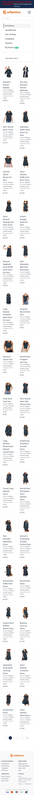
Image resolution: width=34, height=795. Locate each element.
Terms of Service (5, 776)
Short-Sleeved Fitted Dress (25, 713)
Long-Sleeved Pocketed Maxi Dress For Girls (7, 314)
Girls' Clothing (10, 34)
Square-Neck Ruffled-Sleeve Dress (8, 626)
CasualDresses (10, 30)
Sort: (11, 58)
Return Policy (4, 781)
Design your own (22, 764)
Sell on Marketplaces (24, 766)
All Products (9, 26)
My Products (11, 47)
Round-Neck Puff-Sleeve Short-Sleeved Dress (25, 494)
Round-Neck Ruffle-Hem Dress (8, 584)
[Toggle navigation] (29, 12)
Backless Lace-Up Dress (23, 626)
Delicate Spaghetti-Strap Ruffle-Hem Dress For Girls (8, 267)
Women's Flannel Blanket (7, 85)
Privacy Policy (5, 778)
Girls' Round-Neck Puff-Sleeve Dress (25, 401)
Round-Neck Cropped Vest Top (25, 359)
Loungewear (9, 39)
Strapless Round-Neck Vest (25, 312)
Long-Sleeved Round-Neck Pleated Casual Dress (8, 446)
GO (27, 738)
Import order (21, 768)
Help (19, 770)
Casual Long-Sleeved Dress (8, 491)
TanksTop (8, 43)
